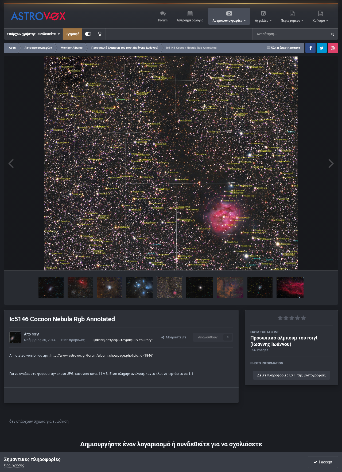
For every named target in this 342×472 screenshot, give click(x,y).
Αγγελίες (262, 20)
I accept (322, 462)
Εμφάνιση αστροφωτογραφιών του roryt (121, 340)
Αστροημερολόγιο (190, 20)
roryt (36, 334)
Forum (163, 20)
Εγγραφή (72, 34)
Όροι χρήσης (14, 465)
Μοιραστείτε (173, 337)
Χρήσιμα (319, 20)
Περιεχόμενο (291, 20)
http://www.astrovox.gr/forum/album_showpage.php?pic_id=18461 (102, 355)
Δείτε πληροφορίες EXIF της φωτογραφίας (291, 375)
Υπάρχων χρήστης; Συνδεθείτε (33, 34)
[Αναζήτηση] (278, 34)
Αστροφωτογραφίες (228, 20)
